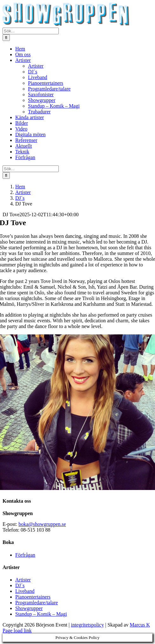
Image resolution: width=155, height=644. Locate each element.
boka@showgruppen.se (42, 524)
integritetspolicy (87, 624)
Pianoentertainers (33, 597)
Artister (23, 579)
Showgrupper (29, 608)
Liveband (24, 591)
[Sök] (6, 37)
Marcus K (140, 624)
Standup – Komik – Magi (41, 614)
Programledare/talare (36, 602)
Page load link (17, 630)
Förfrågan (25, 555)
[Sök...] (31, 31)
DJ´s (19, 585)
